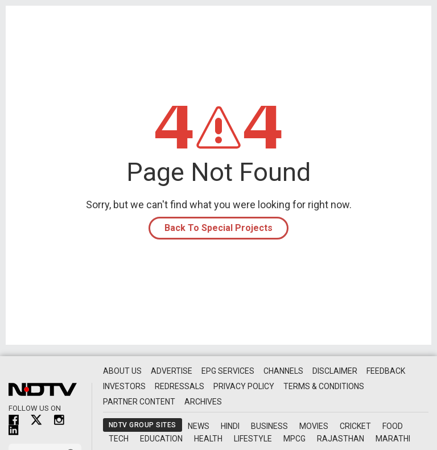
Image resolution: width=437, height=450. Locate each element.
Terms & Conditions (323, 386)
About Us (122, 370)
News (198, 426)
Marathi (393, 438)
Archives (203, 401)
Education (161, 438)
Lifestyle (253, 438)
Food (392, 426)
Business (269, 426)
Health (208, 438)
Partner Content (139, 401)
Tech (119, 438)
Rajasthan (340, 438)
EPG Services (227, 370)
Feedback (385, 370)
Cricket (355, 426)
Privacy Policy (243, 386)
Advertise (171, 370)
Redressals (179, 386)
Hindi (230, 426)
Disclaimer (334, 370)
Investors (124, 386)
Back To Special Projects (218, 227)
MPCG (294, 438)
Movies (313, 426)
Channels (283, 370)
